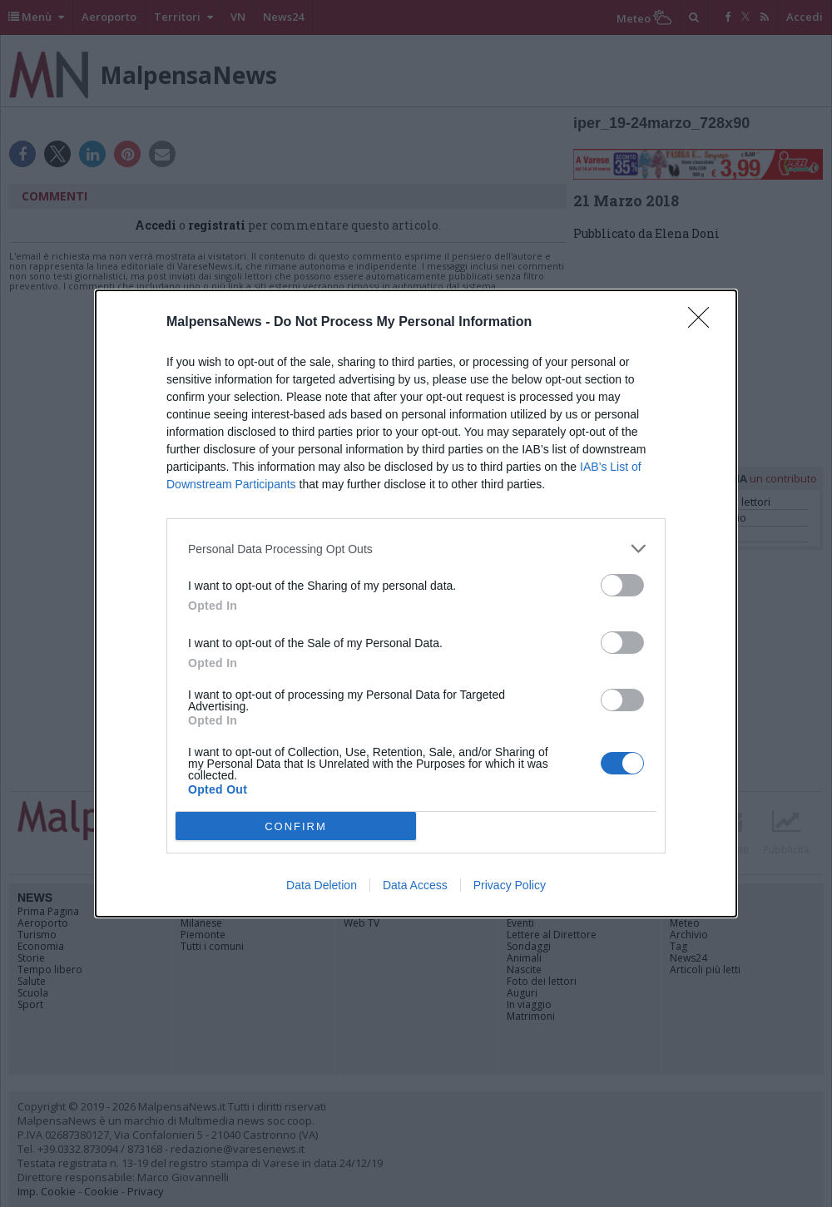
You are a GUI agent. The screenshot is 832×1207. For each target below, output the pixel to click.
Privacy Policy (509, 885)
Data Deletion (321, 885)
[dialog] (416, 603)
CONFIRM (296, 826)
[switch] (622, 585)
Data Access (415, 885)
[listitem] (416, 548)
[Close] (704, 323)
